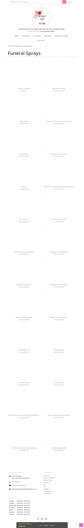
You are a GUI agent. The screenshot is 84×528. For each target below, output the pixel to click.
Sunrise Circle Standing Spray (24, 254)
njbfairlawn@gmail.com (19, 489)
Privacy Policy (47, 483)
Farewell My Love (24, 352)
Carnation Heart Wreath (59, 254)
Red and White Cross (23, 287)
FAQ (44, 490)
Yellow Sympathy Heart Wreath (59, 418)
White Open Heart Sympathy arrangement (23, 418)
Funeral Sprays (27, 46)
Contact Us (46, 486)
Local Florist (47, 497)
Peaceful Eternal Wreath (59, 320)
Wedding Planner (62, 36)
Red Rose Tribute (59, 89)
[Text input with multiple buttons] (35, 2)
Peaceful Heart (58, 352)
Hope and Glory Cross (59, 155)
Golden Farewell (24, 89)
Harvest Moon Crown (59, 221)
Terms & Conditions (49, 481)
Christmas (26, 36)
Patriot (23, 188)
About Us (46, 479)
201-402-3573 (16, 485)
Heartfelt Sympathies (59, 451)
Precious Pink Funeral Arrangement (59, 122)
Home (16, 36)
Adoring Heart (59, 385)
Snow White (24, 122)
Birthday (48, 36)
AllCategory (17, 46)
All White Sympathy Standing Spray (24, 451)
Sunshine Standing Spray (59, 287)
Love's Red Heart (24, 385)
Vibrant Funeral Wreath (23, 320)
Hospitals (46, 492)
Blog (44, 488)
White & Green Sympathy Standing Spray (59, 188)
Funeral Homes (48, 494)
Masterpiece (23, 155)
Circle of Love (24, 221)
